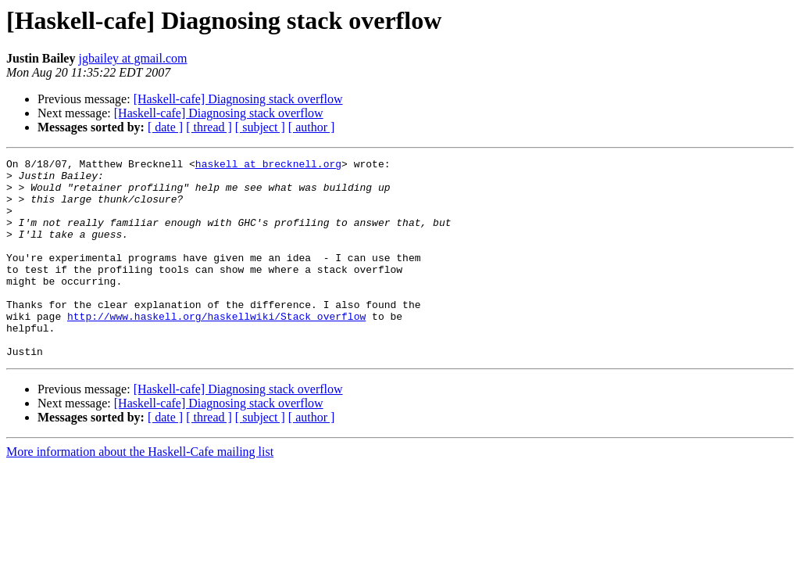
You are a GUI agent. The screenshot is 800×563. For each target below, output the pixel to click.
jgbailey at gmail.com (132, 58)
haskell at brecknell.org (268, 166)
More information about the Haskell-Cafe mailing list (139, 491)
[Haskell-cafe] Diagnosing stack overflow (238, 99)
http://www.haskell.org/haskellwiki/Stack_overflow (216, 349)
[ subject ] (260, 127)
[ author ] (311, 127)
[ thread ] (209, 127)
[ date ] (165, 127)
